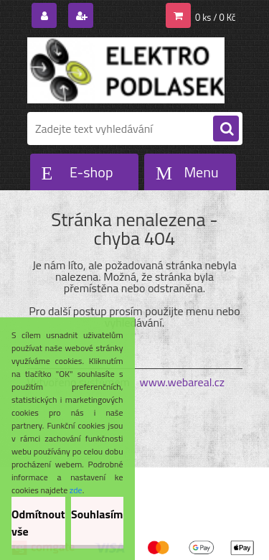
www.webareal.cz (182, 382)
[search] (226, 129)
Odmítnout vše (38, 522)
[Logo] (126, 70)
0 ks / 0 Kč (215, 17)
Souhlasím (97, 514)
